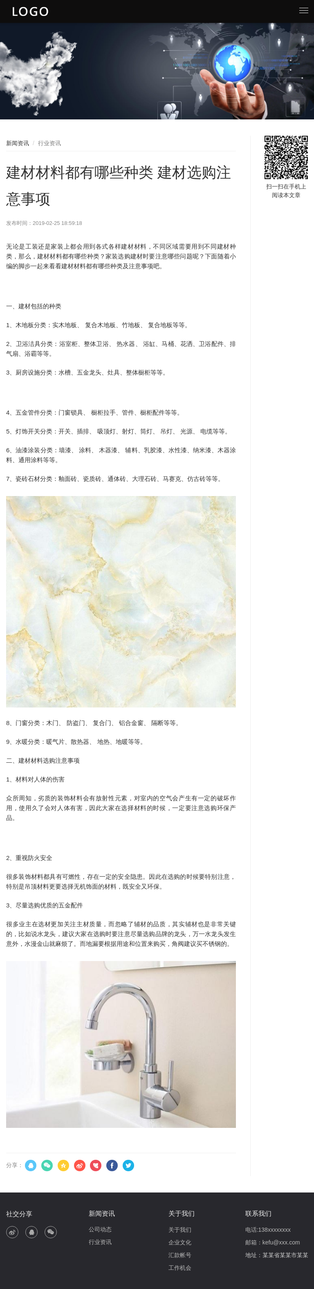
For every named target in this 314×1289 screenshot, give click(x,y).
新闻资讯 (17, 143)
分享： (14, 1165)
